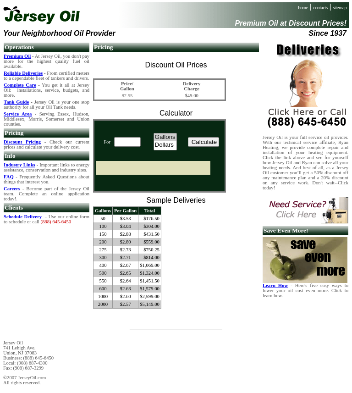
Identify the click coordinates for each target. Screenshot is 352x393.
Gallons (165, 137)
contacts (321, 7)
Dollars (165, 145)
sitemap (339, 7)
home (303, 7)
